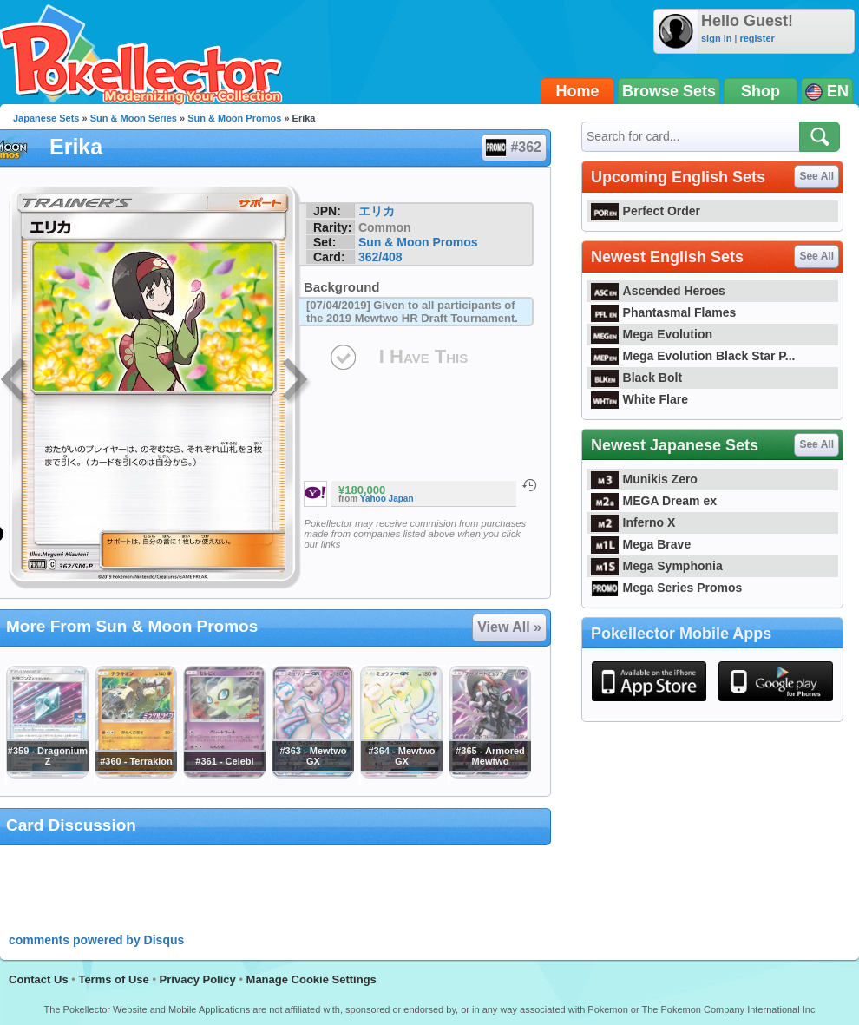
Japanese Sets (46, 118)
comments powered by (96, 940)
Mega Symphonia (657, 566)
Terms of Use (113, 979)
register (756, 38)
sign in (716, 38)
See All (816, 176)
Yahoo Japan (387, 498)
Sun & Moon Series (133, 118)
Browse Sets (669, 91)
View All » (509, 627)
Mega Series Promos (666, 588)
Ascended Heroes (658, 291)
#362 (513, 147)
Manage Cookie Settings (311, 979)
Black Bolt (636, 377)
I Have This (423, 356)
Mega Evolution (651, 334)
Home (578, 91)
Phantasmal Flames (663, 312)
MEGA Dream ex (654, 501)
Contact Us (39, 979)
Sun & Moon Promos (234, 118)
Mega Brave (641, 544)
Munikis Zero (644, 479)
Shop (760, 91)
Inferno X (633, 522)
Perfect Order (645, 211)
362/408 (380, 257)
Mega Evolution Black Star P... (693, 356)
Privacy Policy (198, 979)
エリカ (376, 211)
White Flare (639, 399)
